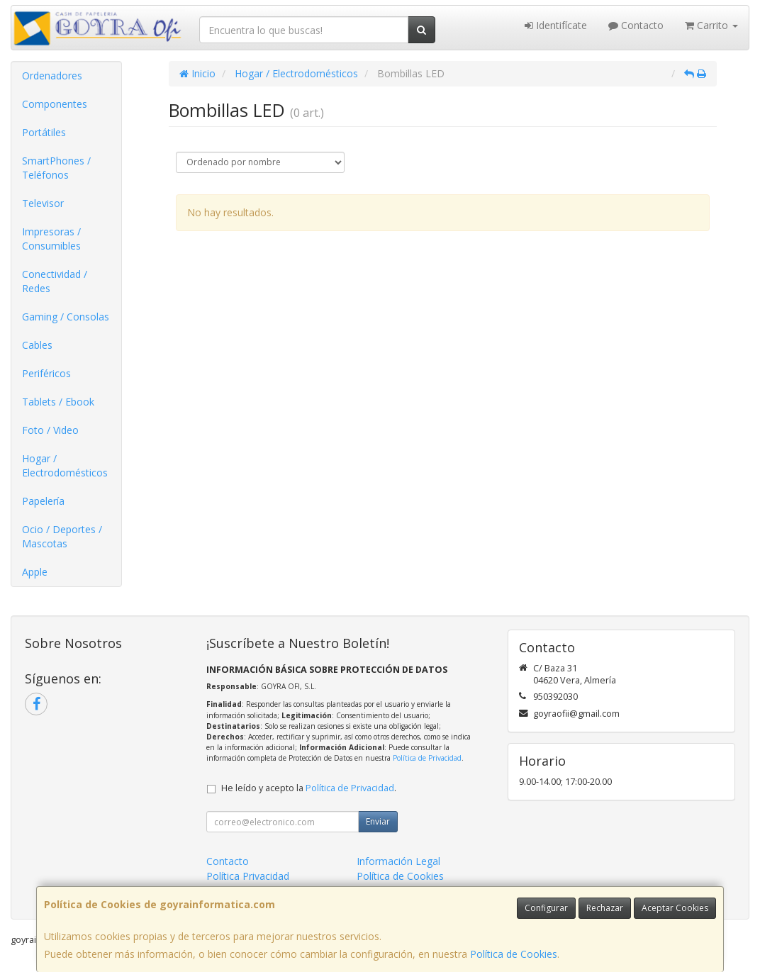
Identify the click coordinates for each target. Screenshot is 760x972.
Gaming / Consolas (65, 316)
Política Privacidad (247, 876)
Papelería (43, 501)
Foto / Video (50, 430)
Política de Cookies (513, 954)
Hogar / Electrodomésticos (65, 465)
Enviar (378, 821)
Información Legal (398, 861)
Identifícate (556, 25)
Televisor (43, 203)
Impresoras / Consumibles (51, 238)
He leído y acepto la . (308, 788)
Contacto (636, 25)
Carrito (711, 25)
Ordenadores (52, 75)
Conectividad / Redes (54, 281)
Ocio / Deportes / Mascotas (62, 536)
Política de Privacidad (427, 758)
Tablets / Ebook (58, 401)
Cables (37, 345)
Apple (35, 572)
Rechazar (604, 908)
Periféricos (46, 373)
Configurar (546, 908)
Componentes (54, 104)
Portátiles (44, 132)
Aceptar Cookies (675, 908)
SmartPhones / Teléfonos (56, 167)
